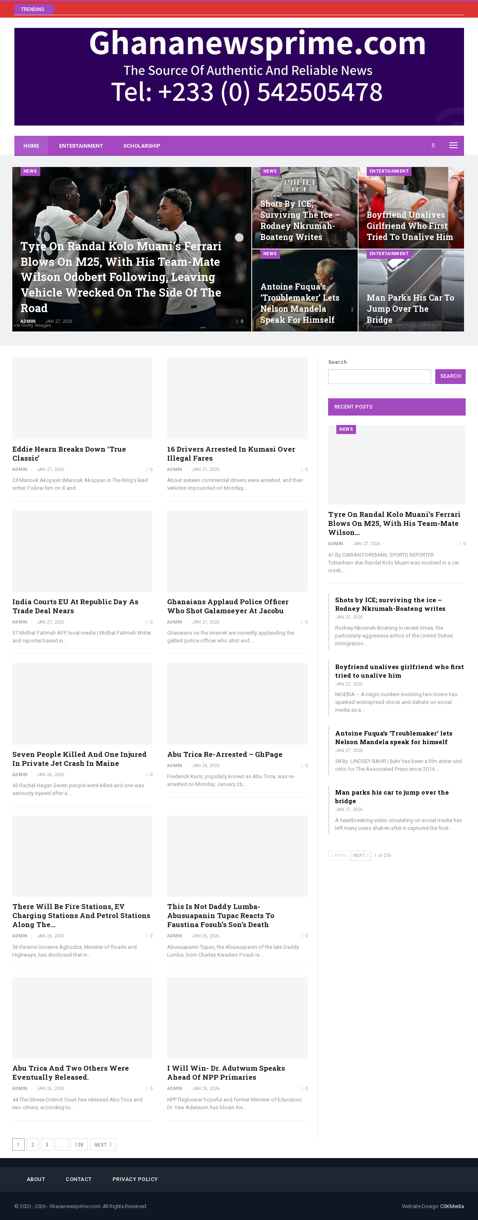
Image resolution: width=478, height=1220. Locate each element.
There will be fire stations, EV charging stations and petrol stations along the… (81, 915)
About (36, 1179)
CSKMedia (452, 1206)
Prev (338, 855)
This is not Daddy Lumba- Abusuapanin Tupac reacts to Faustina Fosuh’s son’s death (220, 915)
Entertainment (81, 146)
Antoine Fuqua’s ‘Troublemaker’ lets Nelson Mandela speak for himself (394, 737)
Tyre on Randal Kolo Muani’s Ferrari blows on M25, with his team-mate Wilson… (394, 523)
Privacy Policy (135, 1179)
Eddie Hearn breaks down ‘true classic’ (69, 453)
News (30, 171)
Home (31, 146)
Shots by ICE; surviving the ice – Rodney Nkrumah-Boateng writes (390, 604)
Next (103, 1145)
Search (337, 362)
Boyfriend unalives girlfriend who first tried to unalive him (410, 226)
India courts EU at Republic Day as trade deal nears (75, 606)
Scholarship (142, 146)
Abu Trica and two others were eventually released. (70, 1072)
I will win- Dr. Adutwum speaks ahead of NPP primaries (226, 1072)
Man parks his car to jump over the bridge (410, 308)
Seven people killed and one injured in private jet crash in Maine (79, 758)
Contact (79, 1179)
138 (79, 1145)
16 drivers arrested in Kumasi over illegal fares (231, 453)
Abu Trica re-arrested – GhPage (225, 754)
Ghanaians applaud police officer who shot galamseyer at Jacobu (228, 606)
